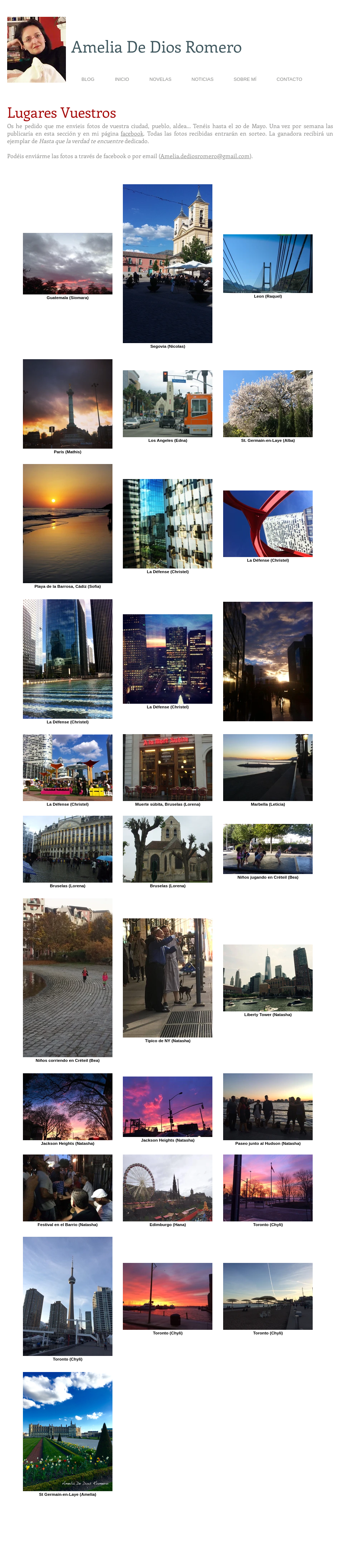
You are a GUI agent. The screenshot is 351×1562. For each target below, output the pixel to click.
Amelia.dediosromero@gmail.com (205, 156)
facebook (132, 133)
